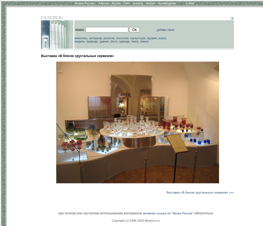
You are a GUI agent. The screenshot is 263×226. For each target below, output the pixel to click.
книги (162, 38)
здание (104, 41)
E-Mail (190, 3)
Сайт (126, 3)
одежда (124, 41)
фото (114, 41)
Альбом (138, 3)
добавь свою (165, 29)
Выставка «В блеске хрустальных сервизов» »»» (200, 192)
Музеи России (85, 3)
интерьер (95, 38)
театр (135, 41)
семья (144, 41)
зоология (122, 38)
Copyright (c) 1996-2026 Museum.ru (136, 220)
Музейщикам (167, 3)
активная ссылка (154, 213)
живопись (81, 38)
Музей (116, 3)
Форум (150, 3)
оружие (152, 38)
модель (79, 41)
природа (92, 41)
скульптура (137, 38)
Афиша (104, 3)
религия (109, 38)
